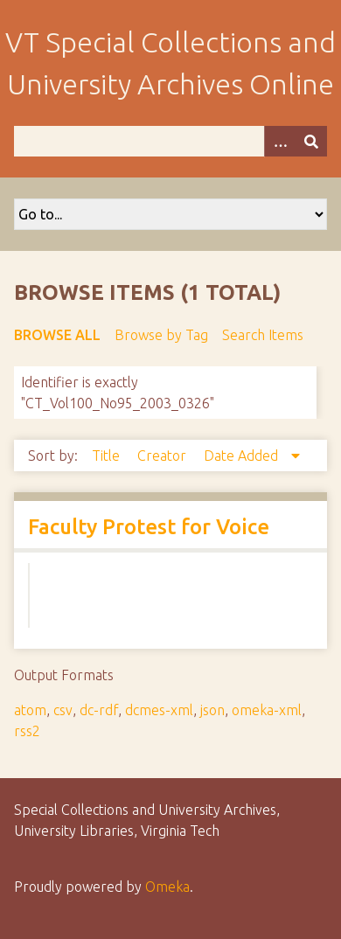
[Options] (280, 141)
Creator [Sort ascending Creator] (163, 455)
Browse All (57, 335)
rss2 (27, 731)
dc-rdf (99, 710)
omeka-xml (267, 710)
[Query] (170, 141)
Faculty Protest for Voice (148, 527)
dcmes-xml (159, 710)
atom (30, 710)
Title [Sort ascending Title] (107, 455)
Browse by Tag (161, 335)
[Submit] (311, 141)
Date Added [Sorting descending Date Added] (243, 455)
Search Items (262, 335)
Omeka (167, 886)
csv (63, 710)
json (212, 710)
